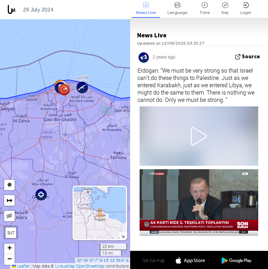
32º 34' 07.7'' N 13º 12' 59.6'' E (103, 260)
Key (225, 8)
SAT (11, 233)
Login (245, 8)
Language (177, 8)
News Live (146, 8)
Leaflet (20, 266)
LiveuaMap (65, 266)
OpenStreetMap (90, 266)
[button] (64, 89)
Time (204, 8)
